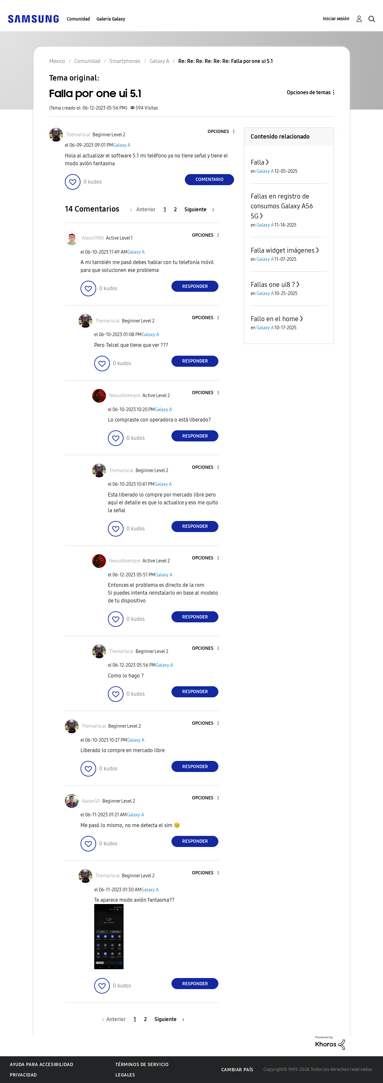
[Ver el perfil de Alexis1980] (93, 238)
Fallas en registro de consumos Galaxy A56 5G (282, 206)
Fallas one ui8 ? (273, 285)
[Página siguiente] (199, 209)
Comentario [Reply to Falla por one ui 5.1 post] (210, 179)
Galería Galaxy (110, 19)
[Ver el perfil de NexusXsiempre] (124, 395)
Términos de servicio (142, 1064)
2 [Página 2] (175, 209)
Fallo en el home (275, 319)
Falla (257, 162)
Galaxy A (121, 145)
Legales (125, 1075)
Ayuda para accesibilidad (41, 1064)
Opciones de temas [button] (309, 92)
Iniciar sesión (336, 19)
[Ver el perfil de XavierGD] (91, 801)
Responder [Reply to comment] (195, 286)
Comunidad (78, 19)
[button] (223, 132)
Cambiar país (237, 1070)
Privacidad (23, 1075)
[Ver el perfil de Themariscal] (78, 135)
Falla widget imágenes (283, 250)
